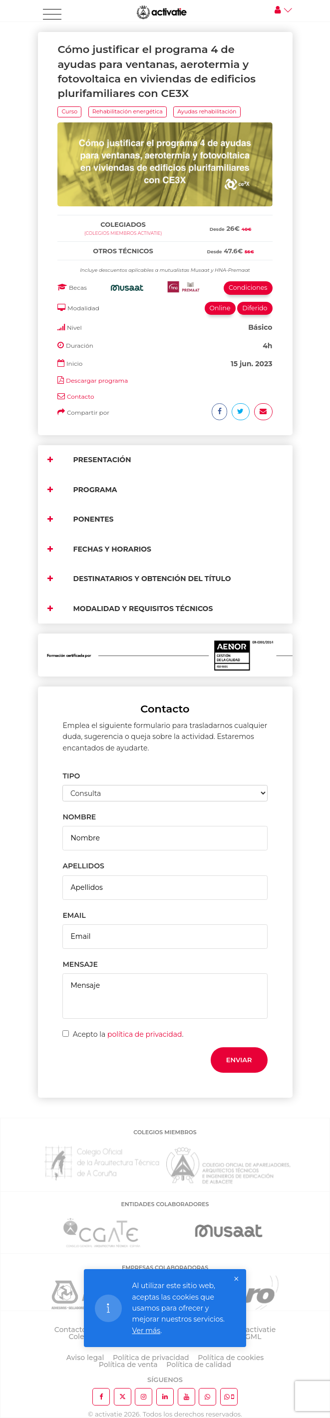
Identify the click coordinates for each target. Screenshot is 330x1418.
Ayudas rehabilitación (206, 111)
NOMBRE (79, 816)
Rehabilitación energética (127, 111)
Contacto (80, 396)
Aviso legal (85, 1357)
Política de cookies (231, 1357)
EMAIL (73, 915)
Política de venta (128, 1364)
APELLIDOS (83, 865)
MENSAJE (79, 964)
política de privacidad (144, 1034)
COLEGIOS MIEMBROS (164, 1132)
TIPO (71, 775)
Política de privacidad (151, 1357)
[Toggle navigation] (52, 14)
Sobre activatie (249, 1329)
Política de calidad (198, 1364)
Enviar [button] (239, 1060)
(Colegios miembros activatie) (123, 233)
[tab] (164, 213)
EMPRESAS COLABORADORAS (165, 1267)
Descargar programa (97, 380)
